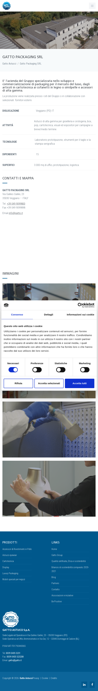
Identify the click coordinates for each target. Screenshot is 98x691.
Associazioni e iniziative (62, 595)
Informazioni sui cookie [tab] (80, 314)
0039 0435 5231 (13, 653)
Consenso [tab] (17, 314)
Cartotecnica (8, 561)
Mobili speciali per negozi (13, 579)
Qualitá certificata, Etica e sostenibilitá (69, 561)
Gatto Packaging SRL (30, 63)
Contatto (56, 589)
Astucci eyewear (9, 555)
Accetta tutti (79, 383)
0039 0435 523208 (15, 656)
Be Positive (57, 601)
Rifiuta (18, 383)
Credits (54, 678)
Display (5, 567)
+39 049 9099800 (16, 203)
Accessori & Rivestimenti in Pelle (17, 549)
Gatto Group (57, 555)
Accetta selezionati (49, 383)
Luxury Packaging (10, 573)
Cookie (45, 678)
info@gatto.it (16, 213)
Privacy (36, 678)
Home (54, 549)
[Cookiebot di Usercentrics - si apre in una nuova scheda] (80, 305)
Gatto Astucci (9, 63)
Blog (54, 577)
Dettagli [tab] (48, 314)
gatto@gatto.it (15, 660)
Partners (55, 583)
